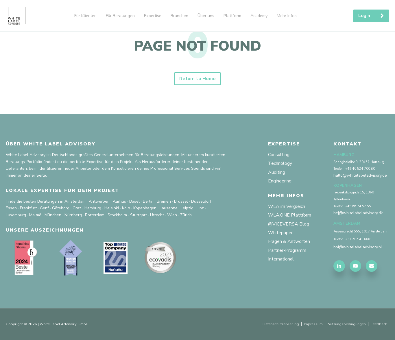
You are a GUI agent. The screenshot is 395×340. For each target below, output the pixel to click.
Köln (126, 208)
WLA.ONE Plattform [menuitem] (289, 215)
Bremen (164, 201)
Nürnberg (73, 215)
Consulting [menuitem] (278, 154)
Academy (258, 16)
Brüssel (181, 201)
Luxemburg (16, 215)
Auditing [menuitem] (276, 172)
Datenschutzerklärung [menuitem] (280, 324)
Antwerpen (99, 201)
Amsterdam (75, 201)
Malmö (35, 215)
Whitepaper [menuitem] (280, 233)
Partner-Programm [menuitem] (287, 250)
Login (373, 15)
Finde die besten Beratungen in (34, 201)
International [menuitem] (281, 259)
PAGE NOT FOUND (197, 46)
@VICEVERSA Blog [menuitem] (288, 224)
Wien (172, 215)
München (53, 215)
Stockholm (117, 215)
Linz (200, 208)
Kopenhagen (144, 208)
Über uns (206, 16)
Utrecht (157, 215)
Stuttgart (138, 215)
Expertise (152, 16)
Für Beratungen (120, 16)
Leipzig (187, 208)
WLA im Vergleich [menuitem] (286, 206)
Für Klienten (85, 16)
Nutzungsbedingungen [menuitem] (347, 324)
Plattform (232, 16)
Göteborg (60, 208)
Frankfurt (28, 208)
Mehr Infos (287, 16)
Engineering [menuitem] (279, 181)
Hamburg (92, 208)
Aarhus (119, 201)
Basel (134, 201)
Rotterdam (94, 215)
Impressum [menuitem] (313, 324)
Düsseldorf (201, 201)
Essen (11, 208)
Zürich (186, 215)
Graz (77, 208)
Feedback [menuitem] (379, 324)
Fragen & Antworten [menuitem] (289, 242)
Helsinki (111, 208)
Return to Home (197, 78)
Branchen (179, 16)
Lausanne (169, 208)
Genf (44, 208)
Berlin (148, 201)
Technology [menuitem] (280, 163)
